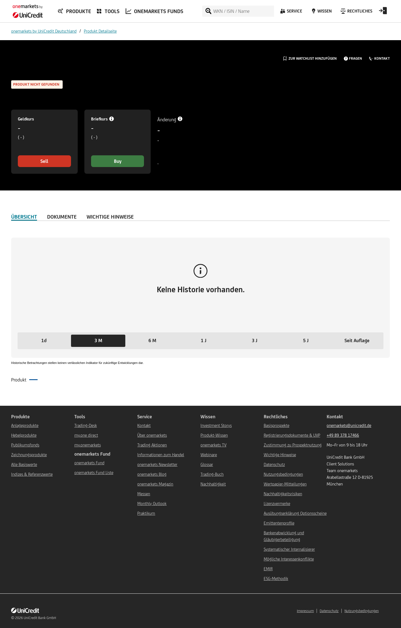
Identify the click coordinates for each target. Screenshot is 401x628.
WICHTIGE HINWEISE (110, 217)
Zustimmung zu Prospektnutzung (293, 445)
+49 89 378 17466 (343, 435)
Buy (117, 161)
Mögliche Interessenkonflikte (289, 559)
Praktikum (146, 513)
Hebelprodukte (23, 435)
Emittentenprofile (279, 523)
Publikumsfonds (25, 445)
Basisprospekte (276, 425)
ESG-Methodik (276, 578)
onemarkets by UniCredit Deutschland (44, 31)
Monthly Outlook (152, 503)
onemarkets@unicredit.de (349, 425)
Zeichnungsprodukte (29, 454)
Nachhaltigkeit (213, 484)
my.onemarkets (87, 445)
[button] (44, 341)
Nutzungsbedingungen (283, 474)
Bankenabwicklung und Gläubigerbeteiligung (284, 536)
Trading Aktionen (152, 445)
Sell (44, 161)
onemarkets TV (213, 445)
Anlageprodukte (24, 425)
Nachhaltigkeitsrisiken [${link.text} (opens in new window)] (283, 493)
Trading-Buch (212, 474)
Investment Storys (216, 425)
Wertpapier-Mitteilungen (285, 484)
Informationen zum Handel (160, 454)
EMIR (268, 568)
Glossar (206, 464)
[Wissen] (321, 12)
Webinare (208, 454)
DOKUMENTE (62, 217)
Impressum (305, 611)
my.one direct (86, 435)
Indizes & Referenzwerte (32, 474)
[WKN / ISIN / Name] (243, 11)
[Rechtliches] (355, 12)
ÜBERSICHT (24, 217)
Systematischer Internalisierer (289, 549)
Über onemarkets (152, 435)
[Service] (290, 12)
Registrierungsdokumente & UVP (292, 435)
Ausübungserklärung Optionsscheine (295, 513)
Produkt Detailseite (100, 31)
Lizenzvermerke (277, 503)
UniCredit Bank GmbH (40, 618)
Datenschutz (274, 464)
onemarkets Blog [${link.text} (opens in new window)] (152, 474)
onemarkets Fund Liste (93, 472)
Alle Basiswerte (24, 464)
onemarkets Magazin (155, 484)
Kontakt (144, 425)
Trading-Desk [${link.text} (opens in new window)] (85, 425)
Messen (143, 493)
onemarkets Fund (89, 462)
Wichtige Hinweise (280, 454)
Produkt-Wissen (214, 435)
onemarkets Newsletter (157, 464)
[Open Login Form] (382, 12)
